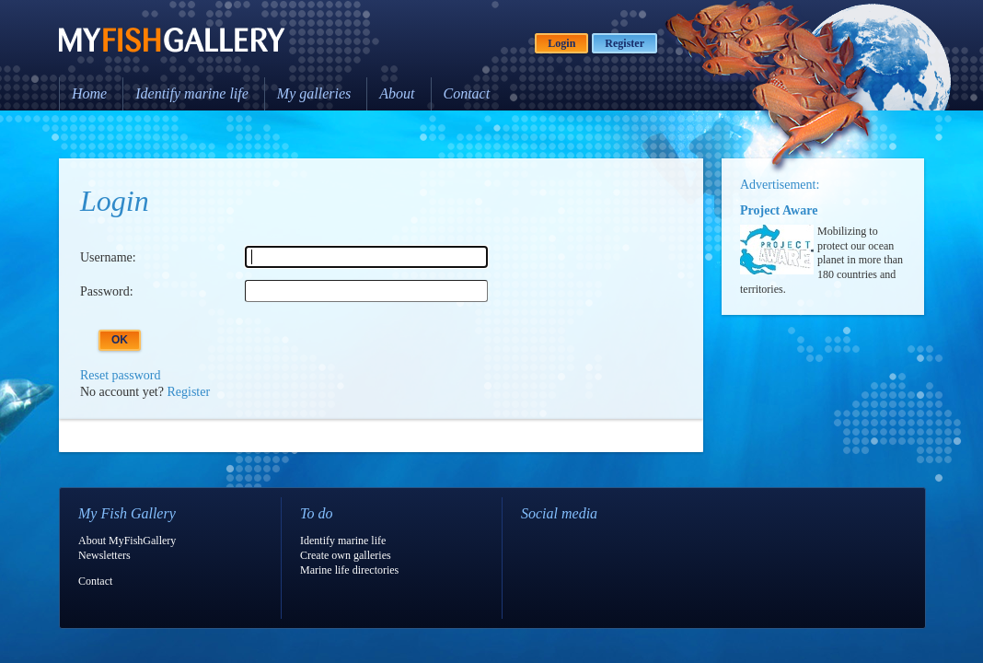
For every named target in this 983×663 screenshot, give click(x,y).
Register (624, 43)
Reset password (120, 375)
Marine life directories (349, 570)
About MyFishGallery (127, 540)
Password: (106, 291)
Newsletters (104, 555)
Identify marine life (192, 93)
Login (561, 43)
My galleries (314, 93)
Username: (108, 257)
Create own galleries (345, 555)
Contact (467, 93)
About (396, 93)
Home (89, 93)
